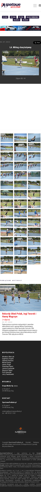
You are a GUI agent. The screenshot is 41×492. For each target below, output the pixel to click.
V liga (21, 17)
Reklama (36, 442)
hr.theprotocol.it (27, 444)
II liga (5, 17)
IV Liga (13, 17)
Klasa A (16, 20)
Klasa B (25, 20)
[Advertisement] (20, 107)
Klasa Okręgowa (32, 17)
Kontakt (28, 442)
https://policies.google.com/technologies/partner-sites (16, 455)
